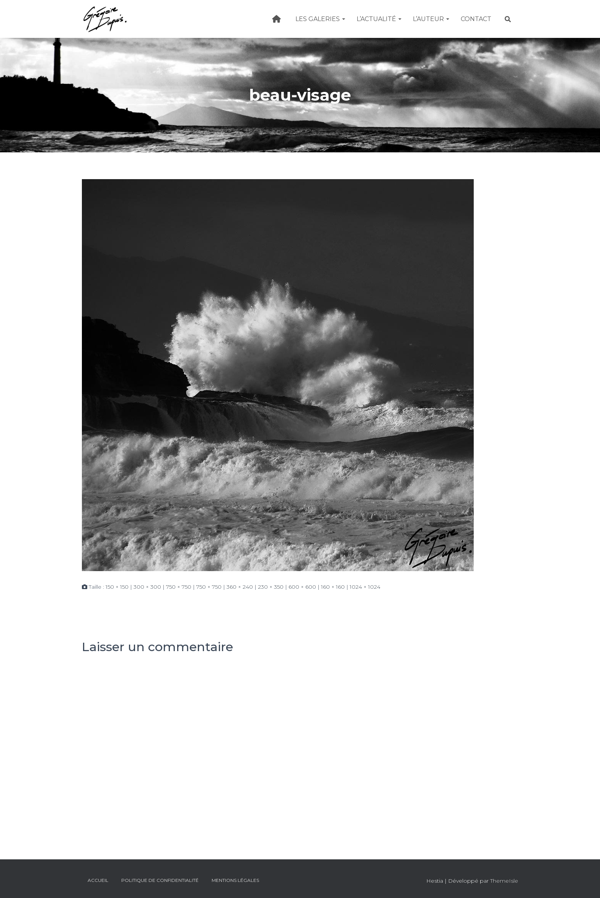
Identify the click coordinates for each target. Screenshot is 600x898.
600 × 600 (302, 586)
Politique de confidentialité (160, 880)
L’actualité (379, 19)
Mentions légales (235, 880)
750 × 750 (178, 586)
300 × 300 (147, 586)
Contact (476, 19)
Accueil (98, 880)
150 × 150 (117, 586)
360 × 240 (240, 586)
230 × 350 (271, 586)
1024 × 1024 (365, 586)
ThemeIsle (504, 880)
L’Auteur (431, 19)
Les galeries (320, 19)
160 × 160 (333, 586)
